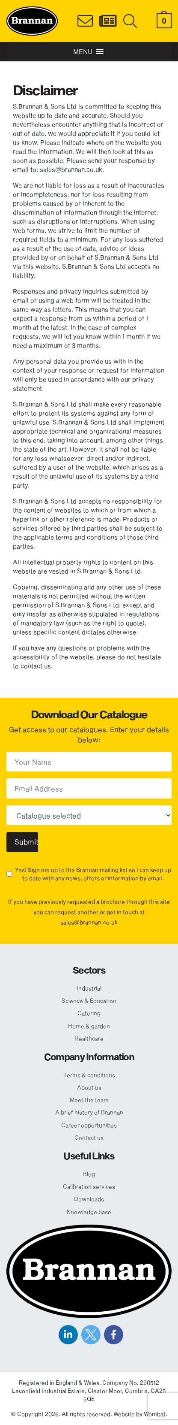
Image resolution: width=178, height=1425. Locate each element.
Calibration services (89, 1186)
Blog (89, 1174)
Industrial (89, 988)
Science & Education (89, 1000)
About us (89, 1087)
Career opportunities (89, 1125)
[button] (82, 51)
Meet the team (89, 1099)
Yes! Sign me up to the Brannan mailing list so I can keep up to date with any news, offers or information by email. (93, 873)
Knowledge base (89, 1211)
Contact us (89, 1137)
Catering (89, 1013)
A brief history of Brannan (89, 1112)
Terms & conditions (89, 1074)
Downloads (89, 1198)
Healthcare (89, 1038)
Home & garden (89, 1026)
